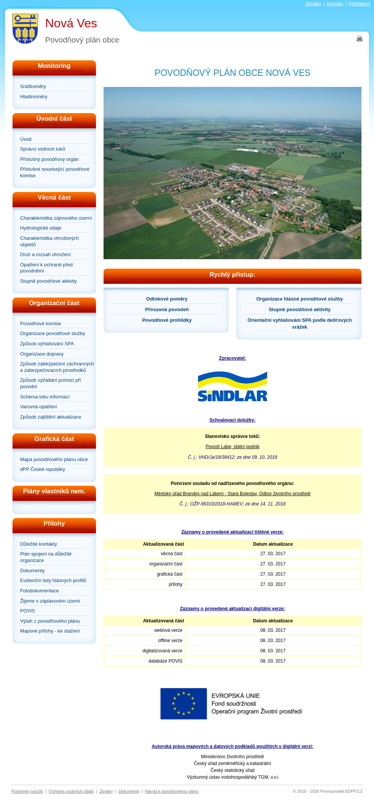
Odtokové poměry (167, 299)
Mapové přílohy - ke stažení (50, 631)
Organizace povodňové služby (52, 333)
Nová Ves (71, 23)
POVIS (27, 611)
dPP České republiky (42, 469)
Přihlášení (359, 3)
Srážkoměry (33, 86)
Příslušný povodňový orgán (49, 159)
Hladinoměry (33, 96)
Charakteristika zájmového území (56, 218)
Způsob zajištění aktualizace (50, 417)
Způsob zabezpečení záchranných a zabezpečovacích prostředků (57, 367)
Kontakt (335, 3)
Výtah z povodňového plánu (50, 621)
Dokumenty (32, 570)
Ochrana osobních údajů (71, 791)
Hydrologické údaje (40, 228)
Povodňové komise (40, 323)
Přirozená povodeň (167, 309)
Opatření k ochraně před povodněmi (46, 268)
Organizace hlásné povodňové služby (299, 299)
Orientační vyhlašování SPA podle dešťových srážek (300, 323)
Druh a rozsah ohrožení (45, 254)
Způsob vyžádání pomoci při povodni (50, 383)
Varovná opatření (38, 406)
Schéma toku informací (45, 397)
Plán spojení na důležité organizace (46, 557)
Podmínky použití (27, 791)
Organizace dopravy (42, 354)
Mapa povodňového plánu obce (54, 459)
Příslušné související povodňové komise (55, 172)
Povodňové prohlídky (167, 320)
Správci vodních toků (42, 149)
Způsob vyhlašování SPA (47, 343)
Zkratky (313, 3)
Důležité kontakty (38, 544)
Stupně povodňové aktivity (48, 281)
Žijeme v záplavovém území (50, 601)
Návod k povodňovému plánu (171, 791)
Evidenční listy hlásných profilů (53, 580)
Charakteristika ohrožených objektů (49, 241)
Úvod (25, 139)
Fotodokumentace (39, 590)
